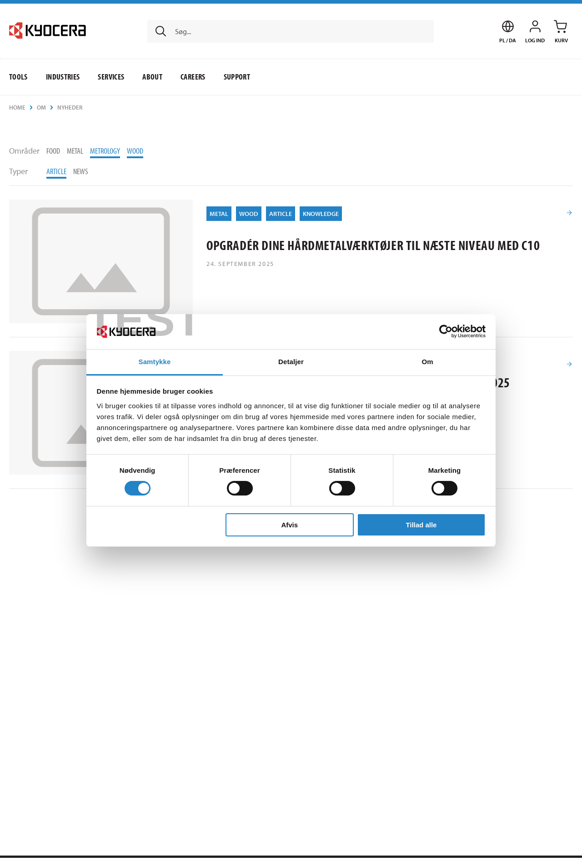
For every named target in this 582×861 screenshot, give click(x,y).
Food (53, 150)
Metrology (105, 150)
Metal (75, 150)
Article (56, 171)
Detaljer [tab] (291, 361)
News (80, 171)
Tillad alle (421, 525)
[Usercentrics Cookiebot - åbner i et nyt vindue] (446, 331)
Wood (135, 150)
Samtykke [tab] (155, 361)
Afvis (289, 525)
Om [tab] (427, 361)
